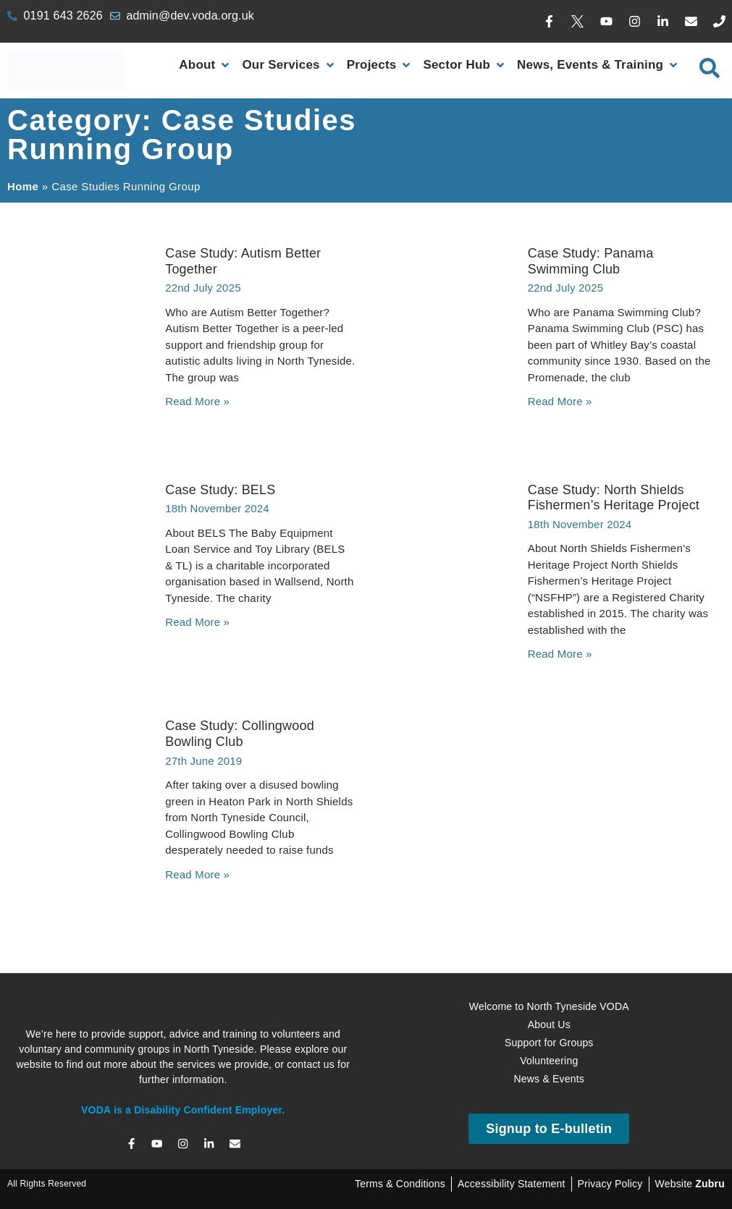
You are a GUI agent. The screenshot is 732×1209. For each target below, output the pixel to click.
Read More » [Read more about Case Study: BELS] (197, 622)
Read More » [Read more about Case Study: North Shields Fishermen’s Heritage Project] (560, 654)
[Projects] (380, 65)
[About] (205, 65)
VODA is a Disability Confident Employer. (183, 1110)
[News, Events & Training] (598, 65)
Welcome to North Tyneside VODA (549, 1006)
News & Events (548, 1079)
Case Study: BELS (220, 490)
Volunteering (549, 1060)
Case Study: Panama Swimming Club (591, 261)
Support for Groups (549, 1042)
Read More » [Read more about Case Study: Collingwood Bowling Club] (197, 874)
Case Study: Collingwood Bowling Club (239, 733)
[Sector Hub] (465, 65)
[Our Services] (289, 65)
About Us (549, 1024)
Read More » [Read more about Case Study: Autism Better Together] (197, 401)
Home (22, 186)
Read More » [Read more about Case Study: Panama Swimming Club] (560, 401)
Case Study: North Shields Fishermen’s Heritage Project (613, 498)
